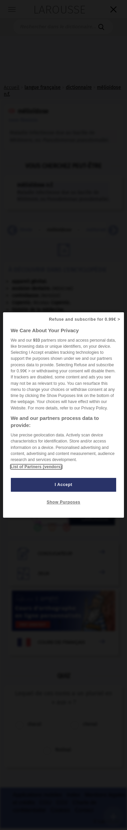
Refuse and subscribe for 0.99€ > (84, 319)
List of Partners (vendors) (36, 466)
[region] (63, 415)
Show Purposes (63, 502)
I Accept (63, 484)
